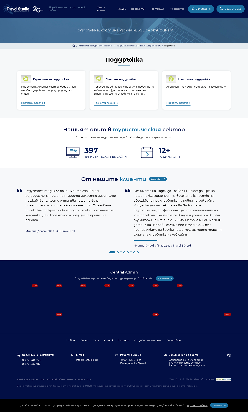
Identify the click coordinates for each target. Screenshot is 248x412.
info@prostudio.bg (87, 359)
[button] (112, 252)
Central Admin (101, 9)
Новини (71, 340)
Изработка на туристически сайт (68, 9)
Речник (109, 340)
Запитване (201, 8)
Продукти (137, 8)
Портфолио (157, 8)
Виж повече (158, 179)
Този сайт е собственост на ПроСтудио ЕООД (66, 379)
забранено (192, 386)
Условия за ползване (27, 379)
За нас (85, 340)
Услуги (122, 8)
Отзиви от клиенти (148, 340)
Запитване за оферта (183, 355)
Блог (96, 340)
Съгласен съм (219, 405)
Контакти (177, 8)
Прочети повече (33, 103)
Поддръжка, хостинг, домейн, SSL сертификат (138, 46)
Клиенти (124, 340)
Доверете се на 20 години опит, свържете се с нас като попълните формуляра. (187, 362)
